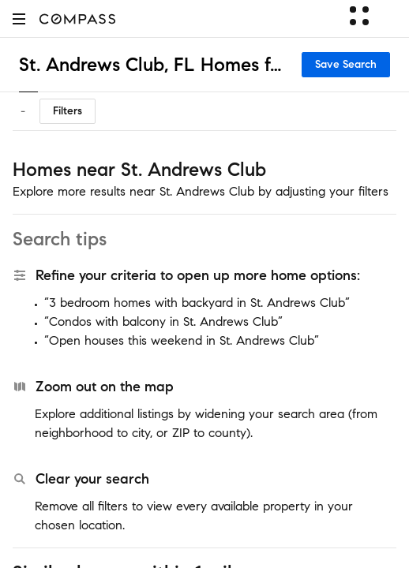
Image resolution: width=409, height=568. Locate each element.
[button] (19, 18)
